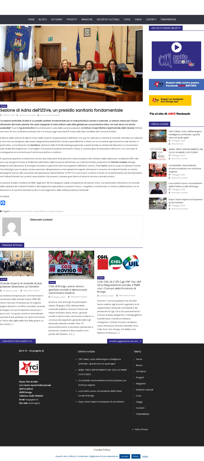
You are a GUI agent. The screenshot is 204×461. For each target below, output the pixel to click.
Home (31, 19)
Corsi (127, 19)
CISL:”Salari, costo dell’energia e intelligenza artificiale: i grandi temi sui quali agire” (185, 134)
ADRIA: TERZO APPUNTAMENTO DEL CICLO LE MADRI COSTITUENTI (186, 151)
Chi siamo (56, 19)
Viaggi (138, 19)
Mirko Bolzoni (177, 144)
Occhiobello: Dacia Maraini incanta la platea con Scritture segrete (185, 168)
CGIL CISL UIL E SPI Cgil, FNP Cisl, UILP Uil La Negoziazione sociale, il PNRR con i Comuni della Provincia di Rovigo (119, 286)
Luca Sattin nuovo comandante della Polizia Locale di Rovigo (185, 185)
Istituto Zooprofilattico (37, 211)
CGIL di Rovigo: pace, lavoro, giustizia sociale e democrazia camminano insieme (68, 290)
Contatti (151, 19)
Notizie (3, 106)
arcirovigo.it (34, 403)
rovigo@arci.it (31, 399)
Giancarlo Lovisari (27, 115)
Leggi (145, 456)
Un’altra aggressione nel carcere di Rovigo (126, 341)
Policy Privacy (141, 429)
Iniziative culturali (108, 19)
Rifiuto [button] (136, 456)
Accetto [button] (124, 456)
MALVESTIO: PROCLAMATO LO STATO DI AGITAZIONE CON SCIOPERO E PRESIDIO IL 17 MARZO (20, 341)
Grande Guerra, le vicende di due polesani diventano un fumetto (21, 285)
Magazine (87, 19)
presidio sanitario (55, 211)
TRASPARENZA (168, 19)
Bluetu (43, 19)
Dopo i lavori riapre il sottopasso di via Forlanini (101, 401)
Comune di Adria (18, 211)
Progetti (72, 19)
